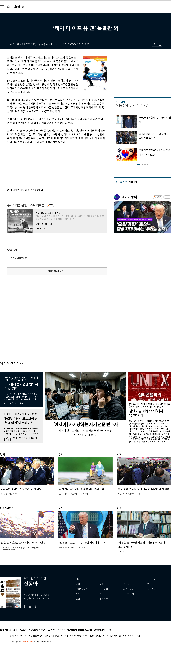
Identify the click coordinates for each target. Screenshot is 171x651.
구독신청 (151, 584)
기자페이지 (128, 593)
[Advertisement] (50, 165)
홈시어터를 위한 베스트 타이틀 (25, 205)
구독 (51, 205)
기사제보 (151, 579)
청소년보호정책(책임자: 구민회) (98, 630)
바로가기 (158, 197)
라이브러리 (128, 589)
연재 (125, 579)
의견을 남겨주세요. (19, 258)
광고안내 (151, 589)
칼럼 (78, 598)
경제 (101, 579)
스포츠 (79, 593)
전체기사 (103, 598)
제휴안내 (43, 630)
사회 (78, 584)
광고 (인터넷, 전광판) (28, 630)
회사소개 (13, 630)
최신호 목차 (129, 584)
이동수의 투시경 (127, 105)
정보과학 (103, 589)
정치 (78, 579)
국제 (101, 584)
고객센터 (52, 630)
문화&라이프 (82, 589)
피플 (101, 593)
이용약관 (62, 630)
